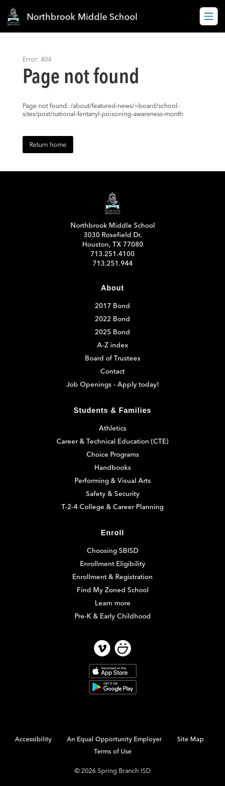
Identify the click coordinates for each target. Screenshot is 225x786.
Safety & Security (113, 493)
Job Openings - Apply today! (112, 384)
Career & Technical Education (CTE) (112, 441)
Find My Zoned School (113, 589)
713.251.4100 (112, 253)
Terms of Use (112, 751)
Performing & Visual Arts (113, 480)
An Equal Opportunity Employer (114, 739)
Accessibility (33, 739)
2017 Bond (112, 305)
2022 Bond (112, 318)
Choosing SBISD (112, 550)
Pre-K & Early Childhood (113, 616)
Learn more (113, 603)
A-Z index (112, 345)
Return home (47, 144)
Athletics (113, 428)
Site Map (190, 739)
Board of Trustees (113, 358)
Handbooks (112, 467)
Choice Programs (112, 454)
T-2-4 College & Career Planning (112, 506)
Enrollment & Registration (112, 576)
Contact (112, 371)
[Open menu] (209, 16)
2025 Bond (112, 332)
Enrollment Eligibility (112, 563)
